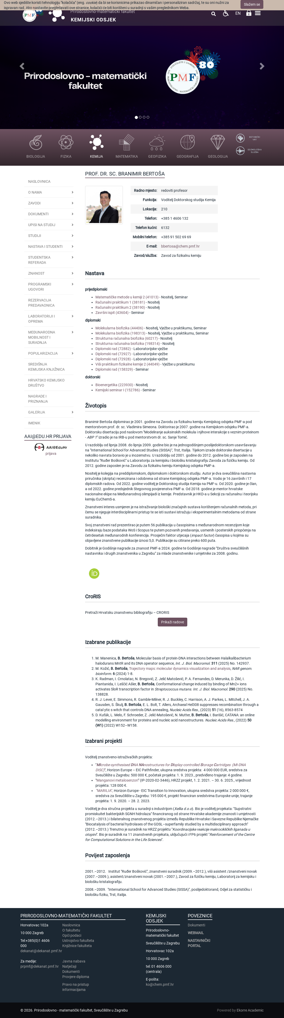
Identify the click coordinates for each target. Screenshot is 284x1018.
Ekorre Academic (250, 1010)
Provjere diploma (75, 977)
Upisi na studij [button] (41, 225)
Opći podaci (71, 935)
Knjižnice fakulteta (77, 946)
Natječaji (69, 966)
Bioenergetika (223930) (114, 385)
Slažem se (252, 4)
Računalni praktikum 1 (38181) (120, 302)
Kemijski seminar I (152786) (117, 390)
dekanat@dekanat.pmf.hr (41, 951)
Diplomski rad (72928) (113, 359)
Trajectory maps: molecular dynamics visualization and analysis (179, 668)
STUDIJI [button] (34, 236)
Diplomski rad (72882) (113, 349)
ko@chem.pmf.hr (160, 984)
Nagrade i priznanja (38, 398)
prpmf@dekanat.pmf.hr (39, 966)
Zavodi (34, 203)
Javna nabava (73, 961)
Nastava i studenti (45, 246)
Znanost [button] (36, 273)
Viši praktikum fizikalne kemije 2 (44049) (127, 364)
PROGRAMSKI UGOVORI (39, 286)
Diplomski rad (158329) (114, 369)
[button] (21, 64)
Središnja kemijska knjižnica (46, 366)
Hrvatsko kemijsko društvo (46, 382)
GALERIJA (36, 412)
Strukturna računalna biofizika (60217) (126, 338)
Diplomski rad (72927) (113, 354)
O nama (35, 192)
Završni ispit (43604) (112, 313)
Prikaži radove (172, 622)
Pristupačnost (225, 13)
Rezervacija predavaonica (41, 302)
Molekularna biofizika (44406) (119, 328)
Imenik (34, 423)
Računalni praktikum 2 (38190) (120, 307)
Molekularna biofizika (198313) (120, 333)
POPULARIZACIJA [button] (43, 353)
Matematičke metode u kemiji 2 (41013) (127, 297)
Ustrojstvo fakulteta (78, 941)
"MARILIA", (105, 791)
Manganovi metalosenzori (117, 780)
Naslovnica (39, 181)
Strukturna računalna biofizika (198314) (127, 343)
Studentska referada (39, 260)
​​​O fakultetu (71, 930)
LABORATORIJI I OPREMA (41, 318)
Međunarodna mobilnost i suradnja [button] (41, 337)
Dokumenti (38, 214)
